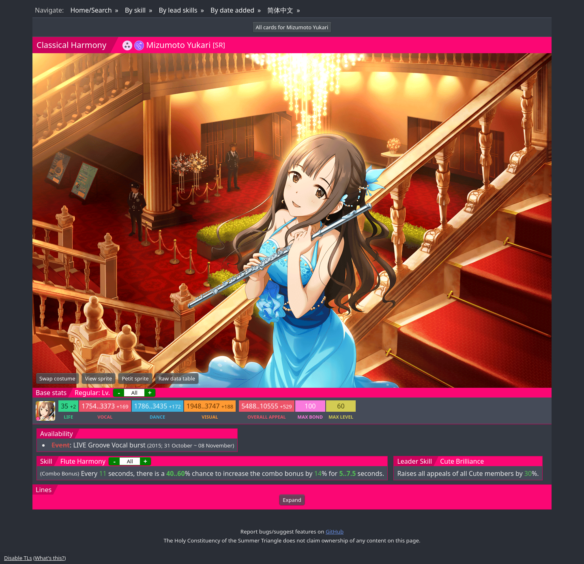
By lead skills (178, 10)
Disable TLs (18, 558)
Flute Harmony (82, 461)
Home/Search (91, 10)
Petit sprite (135, 378)
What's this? (49, 558)
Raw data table (177, 378)
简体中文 (280, 10)
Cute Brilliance (462, 461)
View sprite (98, 378)
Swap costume (57, 378)
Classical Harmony (71, 44)
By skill (135, 10)
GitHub (335, 531)
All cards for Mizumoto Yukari (292, 27)
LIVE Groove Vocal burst (109, 445)
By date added (232, 10)
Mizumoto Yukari (178, 44)
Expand (292, 499)
